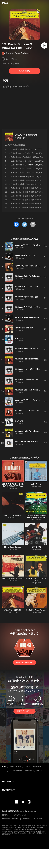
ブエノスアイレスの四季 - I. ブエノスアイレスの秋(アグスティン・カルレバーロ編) (13, 486)
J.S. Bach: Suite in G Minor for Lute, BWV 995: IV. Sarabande (28, 771)
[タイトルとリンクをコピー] (33, 224)
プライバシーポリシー (21, 815)
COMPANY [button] (8, 789)
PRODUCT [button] (8, 781)
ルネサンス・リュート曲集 (12, 515)
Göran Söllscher (22, 53)
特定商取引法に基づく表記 (32, 819)
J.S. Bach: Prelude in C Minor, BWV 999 (26, 149)
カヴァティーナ (36, 484)
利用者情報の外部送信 (10, 819)
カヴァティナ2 (36, 547)
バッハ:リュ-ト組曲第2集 (26, 135)
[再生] (44, 45)
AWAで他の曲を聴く (24, 663)
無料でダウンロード (24, 711)
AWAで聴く (24, 71)
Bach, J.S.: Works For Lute (36, 610)
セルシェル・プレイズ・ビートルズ (13, 578)
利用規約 (5, 815)
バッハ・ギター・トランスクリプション (36, 579)
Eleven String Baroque (12, 547)
